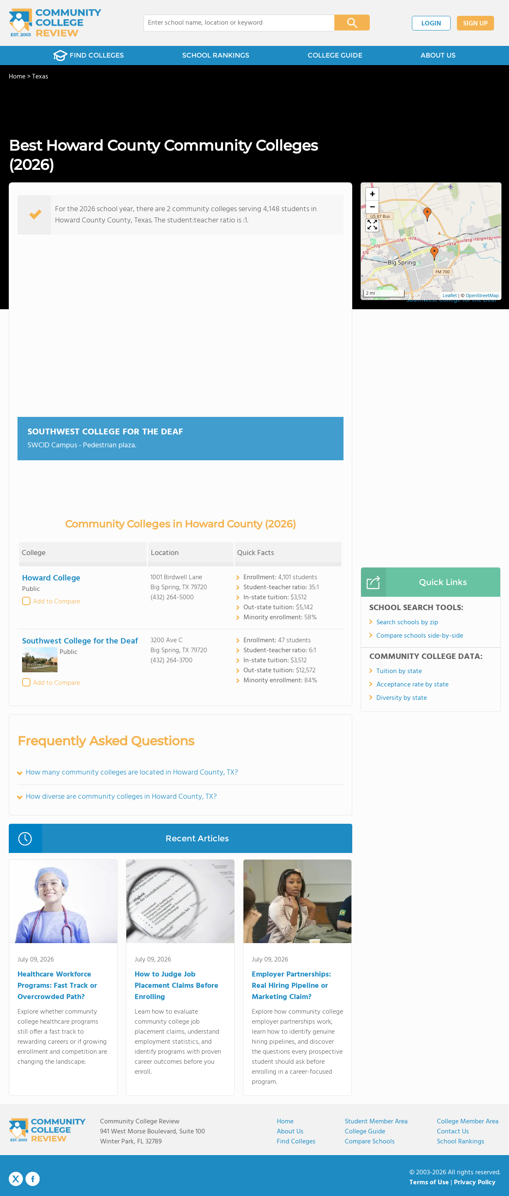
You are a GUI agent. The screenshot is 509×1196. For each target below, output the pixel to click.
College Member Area (468, 1122)
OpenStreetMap (482, 296)
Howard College (51, 578)
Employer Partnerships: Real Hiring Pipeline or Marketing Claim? (291, 986)
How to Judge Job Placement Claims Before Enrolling (176, 986)
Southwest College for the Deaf (105, 432)
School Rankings (460, 1142)
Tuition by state (399, 671)
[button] (427, 214)
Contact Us (453, 1132)
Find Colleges (296, 1142)
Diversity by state (401, 698)
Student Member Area (376, 1122)
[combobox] (233, 23)
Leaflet (450, 296)
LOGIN (431, 23)
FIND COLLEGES (88, 55)
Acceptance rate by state (412, 685)
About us (290, 1132)
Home (285, 1122)
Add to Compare (56, 602)
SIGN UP (475, 23)
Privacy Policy (475, 1182)
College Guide (365, 1132)
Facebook (32, 1179)
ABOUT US (438, 55)
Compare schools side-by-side (419, 636)
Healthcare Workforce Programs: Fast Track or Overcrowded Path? (57, 986)
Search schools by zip (407, 623)
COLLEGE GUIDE (335, 55)
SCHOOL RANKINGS (215, 55)
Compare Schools (370, 1142)
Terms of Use (429, 1182)
